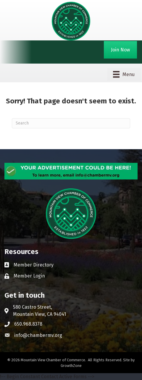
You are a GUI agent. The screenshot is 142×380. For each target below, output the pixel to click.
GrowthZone (71, 365)
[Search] (71, 123)
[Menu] (124, 74)
